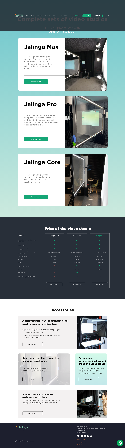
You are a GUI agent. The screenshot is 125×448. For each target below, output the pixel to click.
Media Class (39, 15)
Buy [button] (32, 15)
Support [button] (55, 15)
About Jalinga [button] (63, 15)
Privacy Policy (81, 439)
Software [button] (47, 15)
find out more (36, 139)
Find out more (54, 284)
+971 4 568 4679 (74, 15)
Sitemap (79, 444)
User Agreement (81, 442)
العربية (107, 15)
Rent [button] (27, 15)
